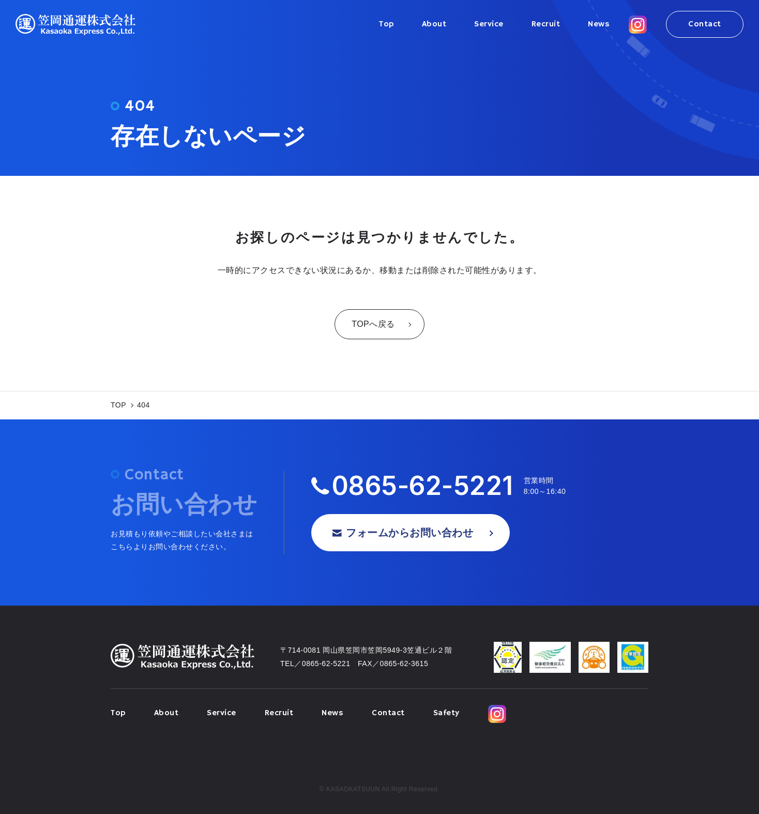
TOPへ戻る (373, 324)
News (599, 24)
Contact (704, 24)
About (434, 24)
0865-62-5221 (422, 486)
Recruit (546, 24)
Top (386, 24)
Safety (446, 713)
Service (489, 24)
